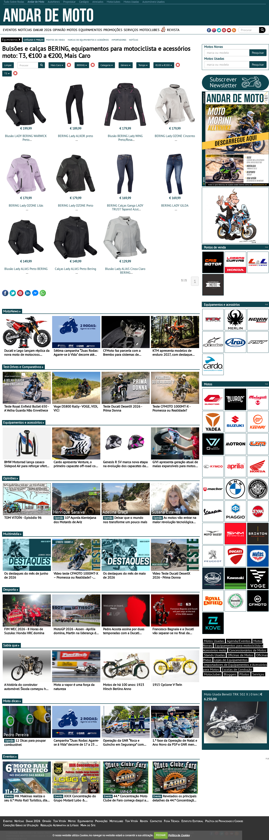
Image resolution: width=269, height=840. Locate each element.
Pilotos (244, 674)
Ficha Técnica (171, 821)
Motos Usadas (214, 641)
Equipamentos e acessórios (23, 422)
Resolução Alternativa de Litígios (59, 825)
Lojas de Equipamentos (231, 660)
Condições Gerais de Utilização (20, 825)
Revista (173, 30)
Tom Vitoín (59, 821)
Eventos (10, 30)
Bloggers (230, 674)
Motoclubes (150, 30)
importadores (119, 39)
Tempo (143, 65)
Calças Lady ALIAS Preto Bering (75, 269)
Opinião (59, 30)
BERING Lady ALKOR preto (75, 136)
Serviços (131, 30)
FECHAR (161, 835)
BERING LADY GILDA (175, 205)
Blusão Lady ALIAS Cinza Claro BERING (125, 271)
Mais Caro (57, 65)
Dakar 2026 (42, 30)
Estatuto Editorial (192, 821)
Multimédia (12, 534)
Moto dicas (12, 701)
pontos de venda (55, 39)
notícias (133, 39)
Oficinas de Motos (240, 655)
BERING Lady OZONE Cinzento (175, 136)
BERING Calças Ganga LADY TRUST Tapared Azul (125, 207)
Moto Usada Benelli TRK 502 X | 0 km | (235, 717)
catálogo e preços (33, 39)
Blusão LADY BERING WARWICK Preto (26, 138)
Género (126, 65)
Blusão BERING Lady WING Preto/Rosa (125, 138)
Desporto (11, 589)
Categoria (107, 65)
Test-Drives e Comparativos (23, 367)
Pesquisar (258, 53)
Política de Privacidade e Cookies (224, 821)
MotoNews (12, 311)
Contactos (156, 821)
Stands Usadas (214, 655)
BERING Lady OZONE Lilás (26, 205)
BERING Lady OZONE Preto (75, 205)
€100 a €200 (164, 65)
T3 (7, 73)
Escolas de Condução (237, 669)
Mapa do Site (87, 825)
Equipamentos (90, 30)
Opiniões (10, 478)
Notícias (25, 30)
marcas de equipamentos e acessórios (88, 39)
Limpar (8, 65)
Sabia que (11, 645)
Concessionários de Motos (247, 650)
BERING (82, 65)
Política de (179, 835)
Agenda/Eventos (238, 641)
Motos (72, 30)
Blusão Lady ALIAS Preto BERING (26, 269)
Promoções (112, 30)
